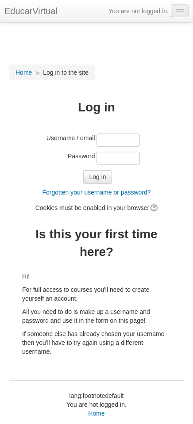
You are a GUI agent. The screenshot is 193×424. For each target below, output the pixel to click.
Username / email (70, 137)
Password (81, 156)
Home (23, 72)
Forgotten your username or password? (96, 192)
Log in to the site (66, 72)
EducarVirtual (31, 11)
